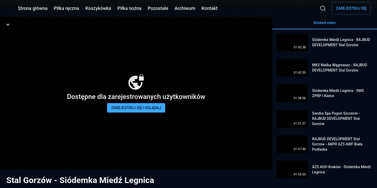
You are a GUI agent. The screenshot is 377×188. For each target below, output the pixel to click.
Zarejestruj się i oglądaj (136, 108)
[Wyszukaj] (323, 8)
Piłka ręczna (66, 8)
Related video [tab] (324, 25)
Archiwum (185, 8)
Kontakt (210, 8)
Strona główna (33, 8)
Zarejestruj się (351, 8)
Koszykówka (98, 8)
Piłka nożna (129, 8)
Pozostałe (158, 8)
